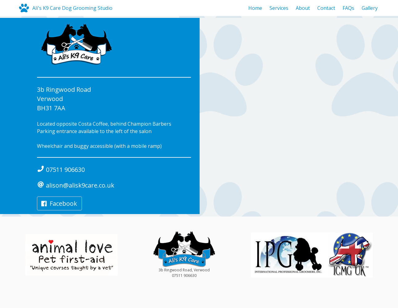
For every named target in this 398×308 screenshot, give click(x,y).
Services (279, 8)
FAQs (348, 8)
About (303, 8)
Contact (326, 8)
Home (255, 8)
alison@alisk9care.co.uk (75, 185)
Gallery (370, 8)
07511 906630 (61, 169)
